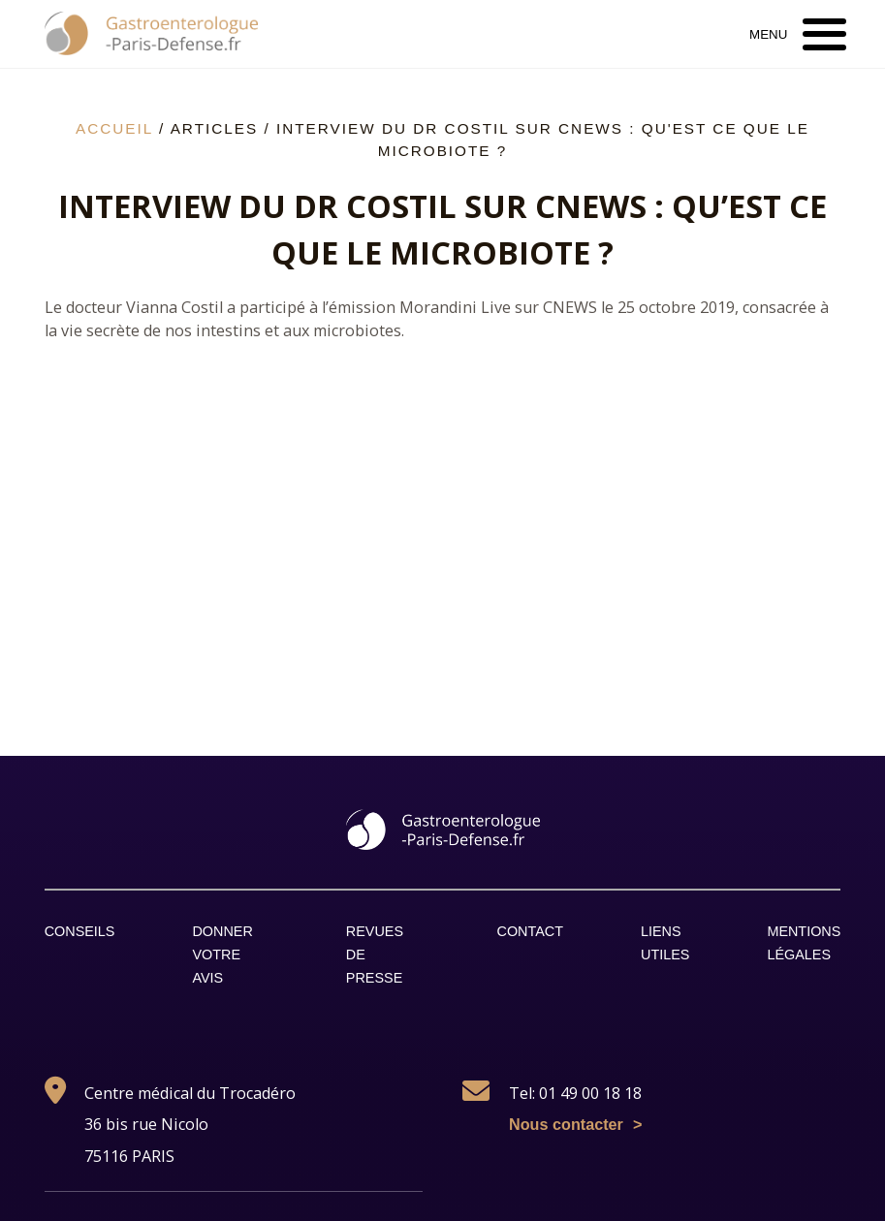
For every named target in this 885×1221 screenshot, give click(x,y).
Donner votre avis (222, 955)
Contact (530, 931)
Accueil (114, 128)
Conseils (80, 931)
